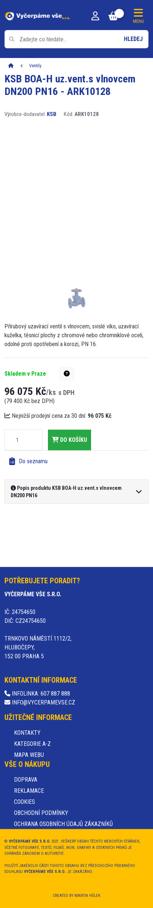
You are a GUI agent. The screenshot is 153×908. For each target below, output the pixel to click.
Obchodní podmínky (41, 812)
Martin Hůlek (87, 895)
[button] (66, 374)
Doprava (25, 779)
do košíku (69, 439)
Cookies (24, 801)
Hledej (133, 38)
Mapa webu (29, 754)
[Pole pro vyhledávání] (76, 39)
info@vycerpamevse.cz (39, 702)
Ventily (35, 65)
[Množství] (17, 440)
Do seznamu (28, 461)
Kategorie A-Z (32, 743)
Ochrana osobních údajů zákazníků (63, 823)
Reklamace (29, 790)
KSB (51, 114)
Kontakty (27, 732)
